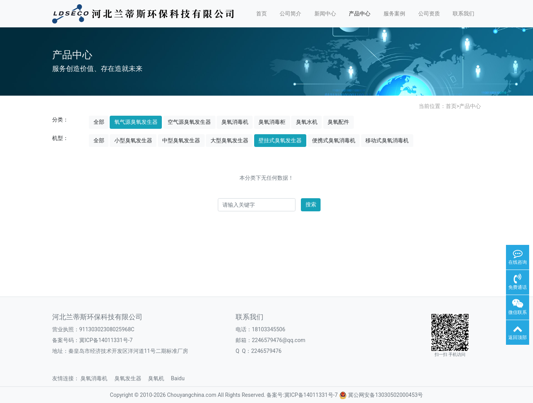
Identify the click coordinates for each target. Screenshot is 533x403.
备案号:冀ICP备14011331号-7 (302, 395)
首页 (261, 13)
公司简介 (290, 13)
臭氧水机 (306, 122)
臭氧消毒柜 (271, 122)
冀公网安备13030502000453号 (385, 395)
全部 (98, 122)
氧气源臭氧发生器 (136, 122)
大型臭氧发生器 (229, 140)
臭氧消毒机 (234, 122)
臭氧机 (159, 378)
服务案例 (394, 13)
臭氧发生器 (130, 378)
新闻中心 (325, 13)
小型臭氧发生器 (133, 140)
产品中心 (359, 13)
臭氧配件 (338, 122)
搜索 (311, 204)
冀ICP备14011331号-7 (105, 340)
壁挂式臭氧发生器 (280, 140)
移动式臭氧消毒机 (387, 140)
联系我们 (463, 13)
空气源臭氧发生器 (189, 122)
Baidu (180, 378)
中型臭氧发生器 (181, 140)
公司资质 (429, 13)
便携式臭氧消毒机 (333, 140)
